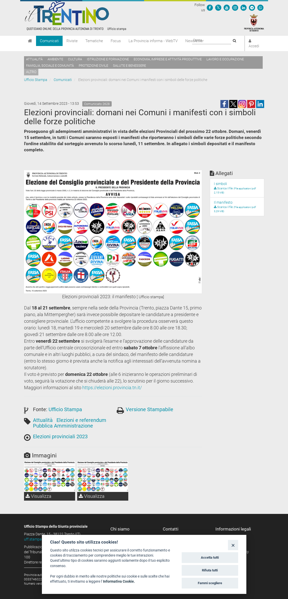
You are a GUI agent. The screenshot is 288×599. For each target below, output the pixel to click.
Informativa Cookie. (119, 581)
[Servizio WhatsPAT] (260, 7)
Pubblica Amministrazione (63, 426)
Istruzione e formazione (108, 59)
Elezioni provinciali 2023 (60, 436)
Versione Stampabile (149, 409)
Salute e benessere (129, 65)
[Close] (233, 545)
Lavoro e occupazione (225, 59)
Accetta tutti (210, 557)
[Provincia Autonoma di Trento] (254, 22)
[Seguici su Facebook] (209, 7)
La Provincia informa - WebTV (153, 41)
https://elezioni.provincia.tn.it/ (112, 387)
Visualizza (38, 496)
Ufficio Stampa (35, 80)
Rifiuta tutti (210, 570)
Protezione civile (93, 65)
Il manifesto (223, 202)
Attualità (34, 59)
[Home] (30, 41)
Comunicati (49, 41)
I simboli (220, 184)
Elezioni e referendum (81, 420)
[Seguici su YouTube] (226, 7)
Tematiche (94, 41)
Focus (116, 41)
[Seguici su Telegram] (252, 7)
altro (31, 72)
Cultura (75, 59)
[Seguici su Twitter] (218, 7)
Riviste (72, 41)
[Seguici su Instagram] (235, 7)
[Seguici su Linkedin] (243, 7)
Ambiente (55, 59)
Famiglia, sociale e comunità (50, 65)
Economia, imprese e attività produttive (168, 59)
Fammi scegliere (210, 583)
